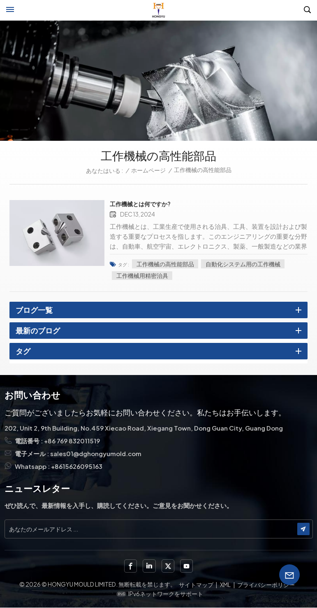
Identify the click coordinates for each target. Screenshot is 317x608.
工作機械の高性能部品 (169, 263)
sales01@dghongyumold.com (96, 454)
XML (225, 584)
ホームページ (148, 170)
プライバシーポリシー (266, 584)
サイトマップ (196, 584)
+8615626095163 (77, 467)
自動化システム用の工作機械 (247, 263)
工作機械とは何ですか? (144, 203)
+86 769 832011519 (72, 441)
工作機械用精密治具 (146, 275)
